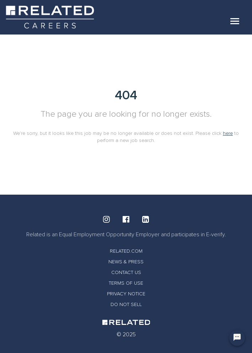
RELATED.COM (126, 251)
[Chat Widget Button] (237, 338)
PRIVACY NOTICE (126, 294)
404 (126, 95)
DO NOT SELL (126, 304)
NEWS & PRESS (126, 262)
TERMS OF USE (126, 283)
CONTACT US (126, 272)
